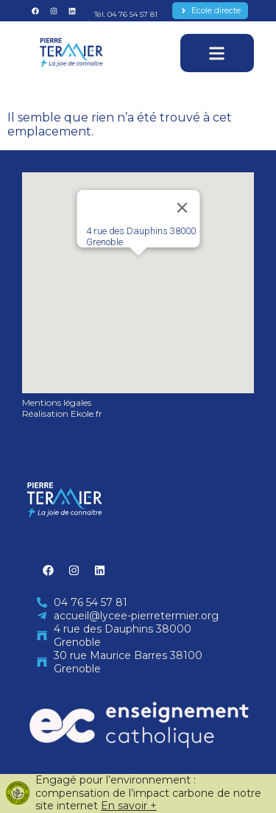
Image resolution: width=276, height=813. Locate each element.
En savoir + (129, 805)
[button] (138, 269)
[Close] (181, 207)
